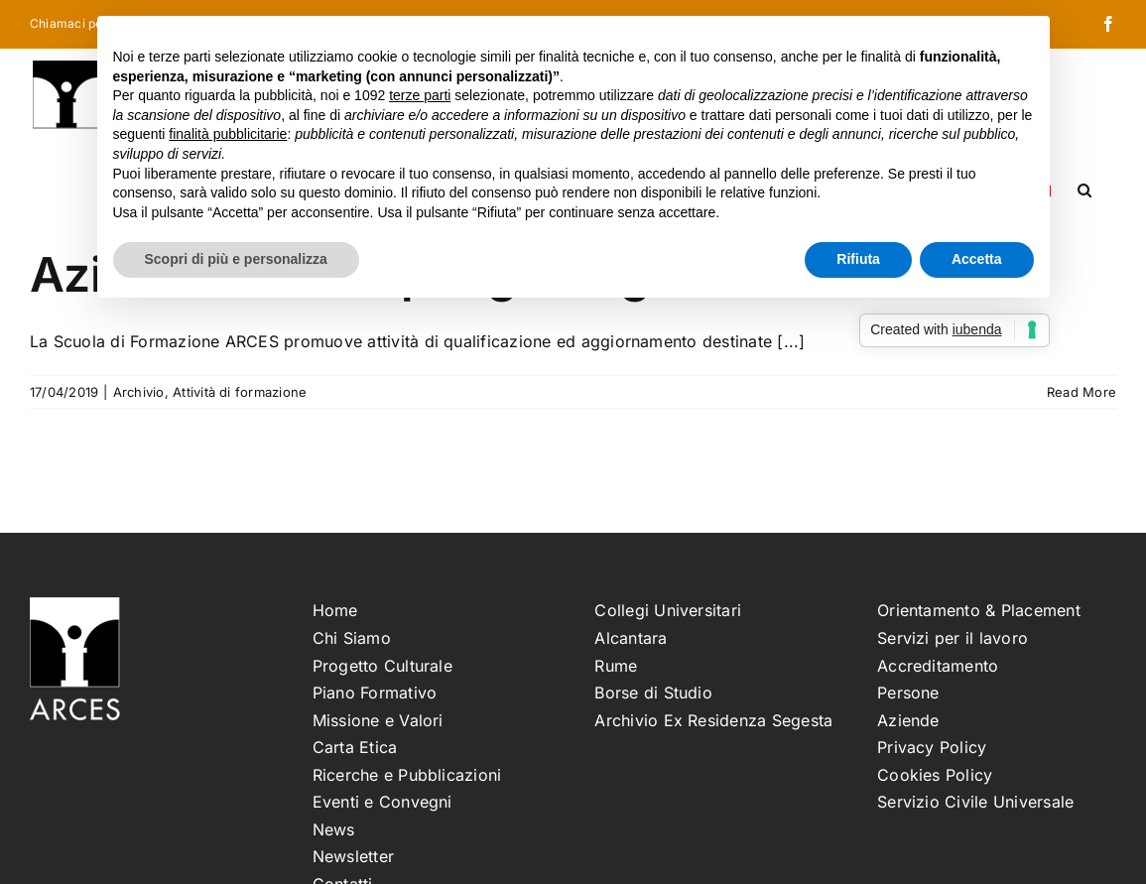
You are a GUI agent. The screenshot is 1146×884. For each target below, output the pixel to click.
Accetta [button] (977, 259)
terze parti (419, 95)
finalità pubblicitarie (228, 134)
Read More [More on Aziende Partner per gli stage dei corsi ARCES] (1081, 392)
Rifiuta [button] (858, 259)
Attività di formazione (240, 392)
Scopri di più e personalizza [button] (236, 259)
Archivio (139, 392)
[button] (1084, 188)
